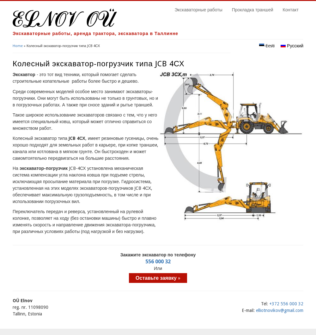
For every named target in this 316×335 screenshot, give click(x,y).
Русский (292, 45)
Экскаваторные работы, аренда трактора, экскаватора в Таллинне (95, 33)
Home (18, 46)
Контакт (291, 9)
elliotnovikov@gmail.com (279, 310)
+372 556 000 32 (286, 303)
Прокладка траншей (252, 9)
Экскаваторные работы (198, 9)
